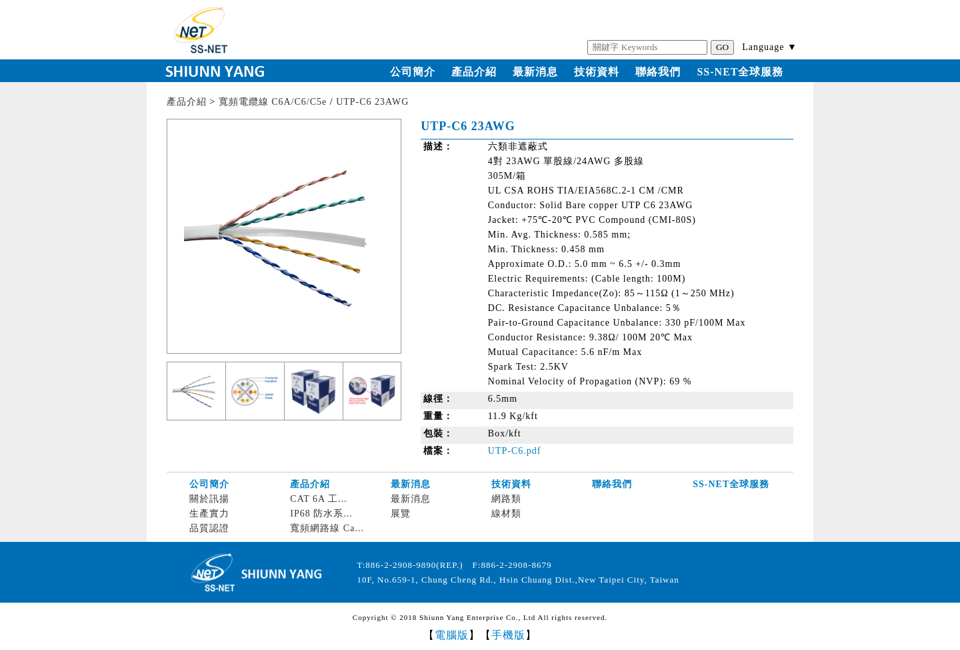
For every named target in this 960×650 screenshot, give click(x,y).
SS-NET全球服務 (740, 71)
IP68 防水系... (321, 514)
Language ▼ (769, 47)
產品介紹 (474, 71)
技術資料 (596, 71)
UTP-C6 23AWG (372, 102)
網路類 (506, 499)
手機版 (508, 635)
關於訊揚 (209, 499)
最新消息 (535, 71)
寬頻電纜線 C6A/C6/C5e (273, 102)
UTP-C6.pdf (514, 451)
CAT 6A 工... (318, 499)
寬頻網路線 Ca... (327, 528)
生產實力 (209, 514)
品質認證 (209, 528)
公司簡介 (412, 71)
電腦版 (452, 635)
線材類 (506, 514)
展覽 (401, 514)
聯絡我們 (658, 71)
